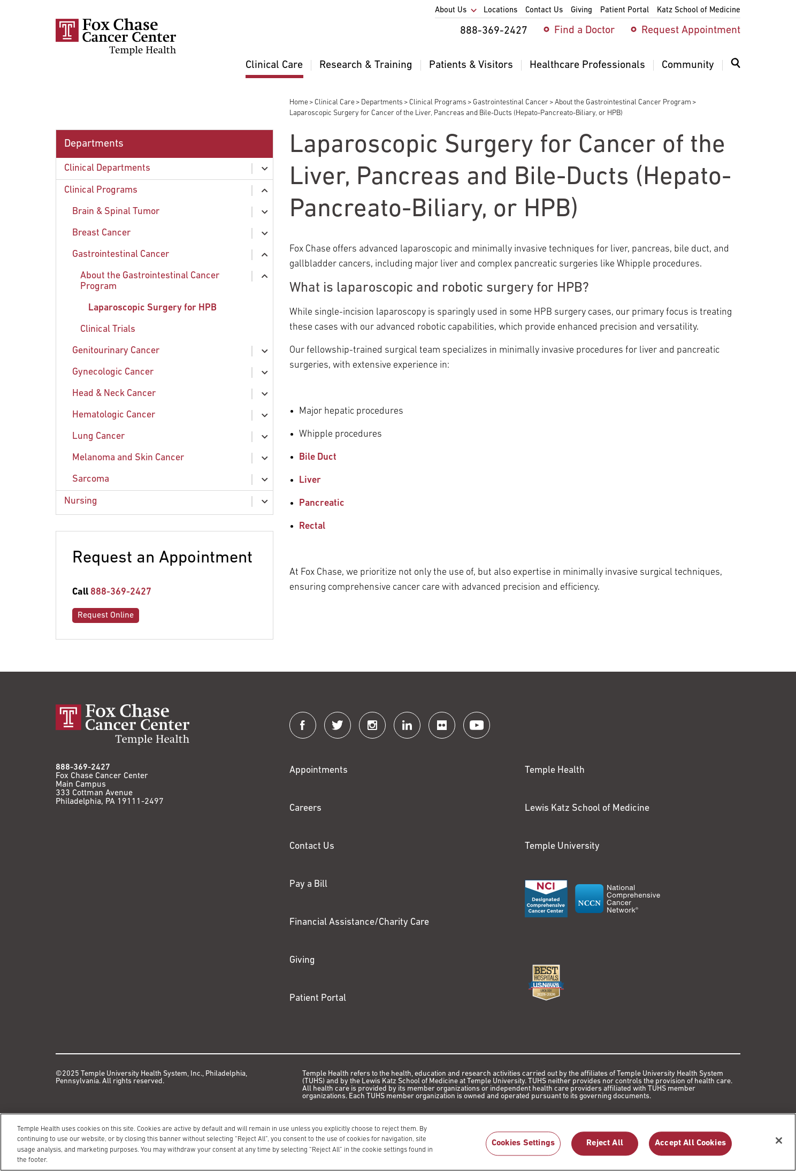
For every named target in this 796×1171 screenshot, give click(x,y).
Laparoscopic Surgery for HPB (152, 308)
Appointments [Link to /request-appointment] (318, 770)
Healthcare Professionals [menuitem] (587, 65)
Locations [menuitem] (500, 10)
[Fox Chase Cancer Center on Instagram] (372, 725)
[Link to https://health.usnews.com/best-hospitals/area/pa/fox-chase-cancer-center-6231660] (546, 982)
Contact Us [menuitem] (544, 10)
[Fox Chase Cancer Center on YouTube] (476, 725)
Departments (382, 102)
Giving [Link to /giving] (302, 960)
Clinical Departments (107, 168)
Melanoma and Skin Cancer (128, 458)
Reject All (604, 1149)
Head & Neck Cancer (114, 394)
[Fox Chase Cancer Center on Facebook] (302, 725)
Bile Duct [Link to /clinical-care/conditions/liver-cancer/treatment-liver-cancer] (317, 457)
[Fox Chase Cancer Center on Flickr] (441, 725)
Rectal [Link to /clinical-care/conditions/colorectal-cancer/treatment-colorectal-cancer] (313, 526)
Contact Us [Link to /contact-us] (311, 846)
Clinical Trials (107, 329)
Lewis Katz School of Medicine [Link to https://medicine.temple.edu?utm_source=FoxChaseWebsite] (587, 808)
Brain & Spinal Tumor (115, 212)
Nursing (80, 501)
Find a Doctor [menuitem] (584, 30)
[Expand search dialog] (735, 65)
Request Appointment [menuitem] (690, 30)
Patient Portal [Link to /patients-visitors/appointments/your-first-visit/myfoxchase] (317, 998)
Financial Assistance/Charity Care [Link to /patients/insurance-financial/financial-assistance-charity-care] (359, 922)
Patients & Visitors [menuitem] (471, 65)
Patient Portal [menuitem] (624, 10)
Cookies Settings (523, 1149)
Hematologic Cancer (113, 415)
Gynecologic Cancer (113, 372)
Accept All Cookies (690, 1149)
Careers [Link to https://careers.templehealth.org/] (305, 808)
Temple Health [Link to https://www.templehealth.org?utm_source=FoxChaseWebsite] (555, 770)
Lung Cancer (98, 436)
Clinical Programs (437, 102)
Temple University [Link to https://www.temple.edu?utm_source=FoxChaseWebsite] (562, 846)
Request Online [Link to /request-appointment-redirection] (106, 615)
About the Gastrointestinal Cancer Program (623, 102)
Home (298, 102)
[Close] (779, 1146)
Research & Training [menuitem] (365, 65)
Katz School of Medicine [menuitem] (698, 10)
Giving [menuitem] (581, 10)
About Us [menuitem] (450, 10)
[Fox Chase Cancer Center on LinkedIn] (407, 725)
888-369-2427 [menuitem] (493, 31)
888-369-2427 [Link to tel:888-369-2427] (120, 592)
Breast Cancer (101, 233)
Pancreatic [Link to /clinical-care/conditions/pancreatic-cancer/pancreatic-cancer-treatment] (322, 503)
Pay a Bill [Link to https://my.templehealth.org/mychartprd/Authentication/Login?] (308, 884)
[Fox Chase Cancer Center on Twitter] (337, 725)
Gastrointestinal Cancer (510, 102)
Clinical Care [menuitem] (274, 65)
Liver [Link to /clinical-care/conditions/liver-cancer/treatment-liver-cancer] (310, 480)
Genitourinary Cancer (115, 351)
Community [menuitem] (688, 65)
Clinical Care (335, 102)
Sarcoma (90, 479)
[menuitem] (735, 69)
